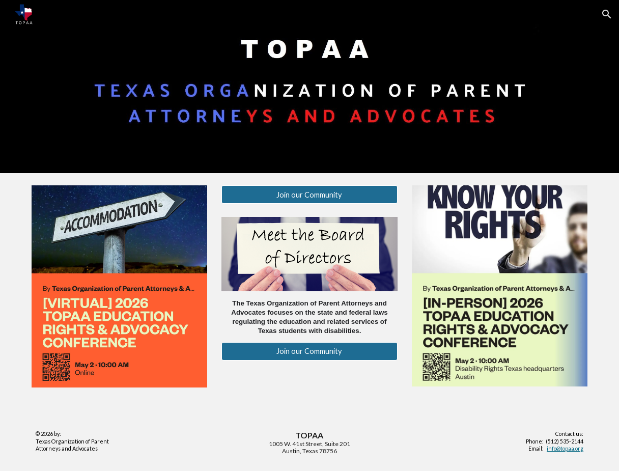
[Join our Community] (309, 194)
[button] (607, 14)
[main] (309, 316)
